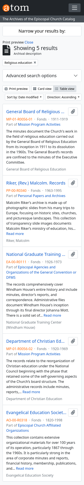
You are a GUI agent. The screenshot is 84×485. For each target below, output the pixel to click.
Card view (42, 89)
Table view (64, 89)
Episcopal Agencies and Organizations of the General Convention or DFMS (41, 272)
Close (29, 42)
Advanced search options (31, 75)
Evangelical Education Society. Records (36, 412)
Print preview (16, 89)
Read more (15, 233)
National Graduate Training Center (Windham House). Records (36, 254)
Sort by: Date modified (23, 97)
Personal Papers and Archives (42, 195)
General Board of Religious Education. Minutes (36, 111)
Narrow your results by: (42, 31)
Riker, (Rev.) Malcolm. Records (35, 183)
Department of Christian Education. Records (36, 341)
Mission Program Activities (39, 124)
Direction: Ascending (62, 97)
